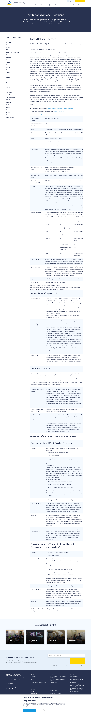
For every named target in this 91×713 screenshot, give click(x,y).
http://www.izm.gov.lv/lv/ (55, 108)
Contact (32, 681)
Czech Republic (10, 54)
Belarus (8, 49)
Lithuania (8, 90)
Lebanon (8, 87)
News (36, 5)
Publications (81, 5)
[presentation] (58, 661)
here (61, 135)
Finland (8, 62)
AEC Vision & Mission (35, 677)
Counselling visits (74, 676)
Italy (7, 82)
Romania (8, 102)
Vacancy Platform (74, 677)
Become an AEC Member (55, 693)
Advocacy (43, 5)
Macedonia (9, 95)
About (30, 5)
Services (63, 5)
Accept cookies (29, 710)
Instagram (16, 688)
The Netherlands (10, 97)
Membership (71, 5)
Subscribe (76, 661)
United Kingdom (10, 117)
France (8, 64)
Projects (50, 5)
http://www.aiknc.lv (59, 111)
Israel (7, 79)
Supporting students (74, 691)
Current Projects (53, 682)
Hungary (8, 72)
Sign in (72, 1)
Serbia (7, 105)
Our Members (53, 689)
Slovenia (8, 107)
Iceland (8, 74)
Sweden (8, 112)
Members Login (53, 690)
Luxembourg (9, 92)
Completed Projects (54, 683)
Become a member (80, 1)
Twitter (10, 688)
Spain (7, 110)
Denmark (8, 57)
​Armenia (8, 47)
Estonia (8, 59)
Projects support (73, 682)
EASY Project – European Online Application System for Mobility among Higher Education (77, 685)
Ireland (8, 77)
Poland (8, 100)
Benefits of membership (55, 692)
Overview (8, 42)
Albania (8, 44)
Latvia (7, 84)
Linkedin (13, 688)
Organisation (33, 676)
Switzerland (9, 115)
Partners (32, 679)
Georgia (8, 67)
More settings (42, 710)
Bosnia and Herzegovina (12, 52)
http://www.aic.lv (68, 108)
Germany (8, 69)
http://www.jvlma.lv (43, 114)
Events (57, 5)
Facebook (7, 688)
